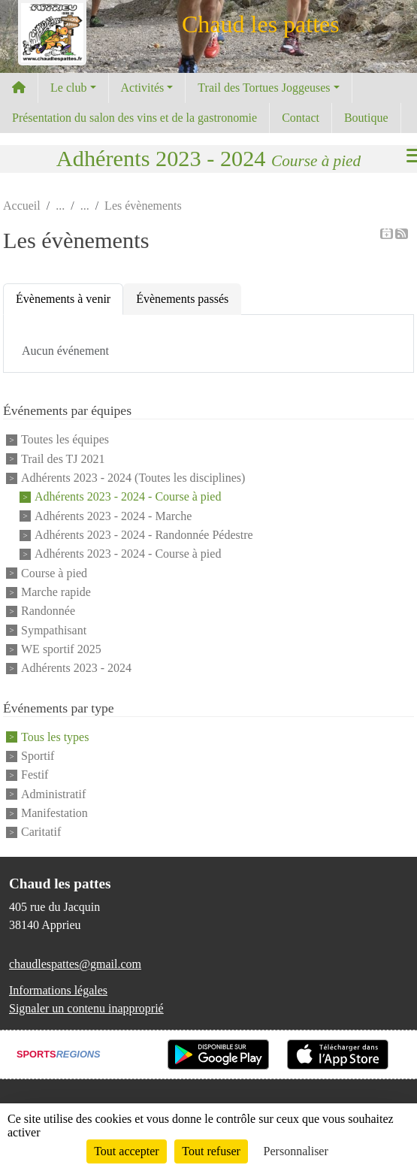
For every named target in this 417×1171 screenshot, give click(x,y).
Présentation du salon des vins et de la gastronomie (134, 117)
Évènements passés (182, 298)
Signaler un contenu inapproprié (86, 1008)
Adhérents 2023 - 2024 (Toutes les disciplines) (133, 477)
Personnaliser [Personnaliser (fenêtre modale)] (296, 1151)
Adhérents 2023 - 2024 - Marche (113, 516)
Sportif (37, 755)
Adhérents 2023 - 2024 (76, 668)
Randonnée (48, 611)
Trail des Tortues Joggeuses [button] (264, 87)
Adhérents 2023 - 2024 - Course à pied (128, 497)
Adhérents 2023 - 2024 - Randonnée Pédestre (144, 534)
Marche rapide (56, 592)
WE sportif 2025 (61, 649)
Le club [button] (68, 87)
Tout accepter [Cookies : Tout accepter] (126, 1151)
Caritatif (41, 832)
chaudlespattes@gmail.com (75, 964)
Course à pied (54, 573)
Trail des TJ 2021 (63, 458)
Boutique (366, 117)
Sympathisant (53, 630)
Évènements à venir (63, 298)
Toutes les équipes (65, 440)
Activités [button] (143, 87)
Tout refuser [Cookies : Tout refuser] (211, 1151)
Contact (300, 117)
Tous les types (55, 737)
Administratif (53, 794)
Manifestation (54, 812)
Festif (34, 775)
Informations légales (58, 990)
